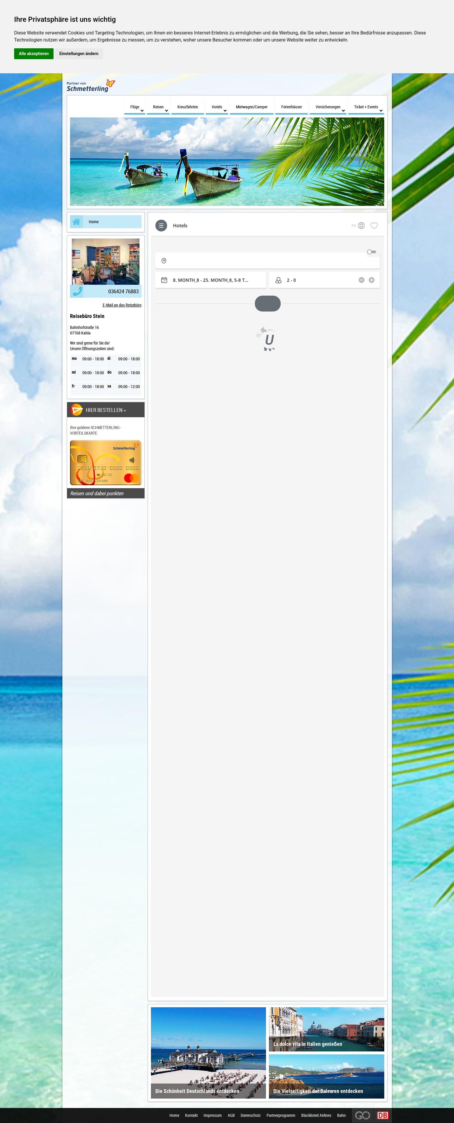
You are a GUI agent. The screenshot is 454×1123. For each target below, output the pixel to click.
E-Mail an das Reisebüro (122, 305)
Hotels (219, 108)
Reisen (160, 108)
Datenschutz (251, 1115)
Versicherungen (330, 108)
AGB (231, 1115)
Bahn (341, 1115)
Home (84, 221)
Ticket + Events (368, 108)
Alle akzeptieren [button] (34, 53)
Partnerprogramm (281, 1115)
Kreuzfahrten (187, 107)
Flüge (137, 108)
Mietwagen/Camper (251, 107)
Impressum (213, 1115)
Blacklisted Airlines (316, 1115)
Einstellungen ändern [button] (79, 53)
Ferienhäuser (291, 107)
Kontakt (191, 1115)
